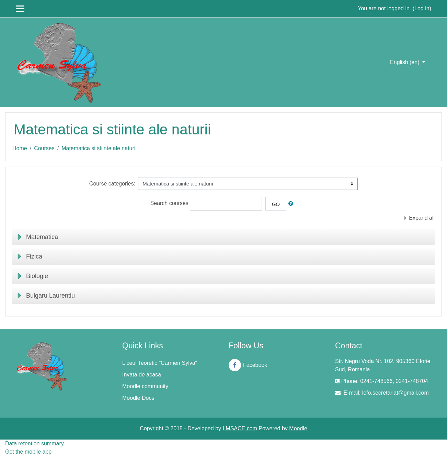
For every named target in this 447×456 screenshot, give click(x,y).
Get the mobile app (28, 452)
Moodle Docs (138, 398)
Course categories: (112, 184)
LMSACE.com (239, 428)
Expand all (422, 218)
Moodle (298, 428)
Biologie (37, 276)
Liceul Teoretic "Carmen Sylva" (159, 363)
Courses (44, 148)
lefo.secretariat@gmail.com (395, 393)
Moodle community (145, 386)
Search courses (169, 203)
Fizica (34, 256)
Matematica (42, 236)
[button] (292, 204)
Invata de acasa (141, 374)
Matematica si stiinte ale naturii (99, 148)
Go (276, 204)
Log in (421, 8)
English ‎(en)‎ (405, 62)
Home (19, 148)
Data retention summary (34, 443)
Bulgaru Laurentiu (50, 295)
